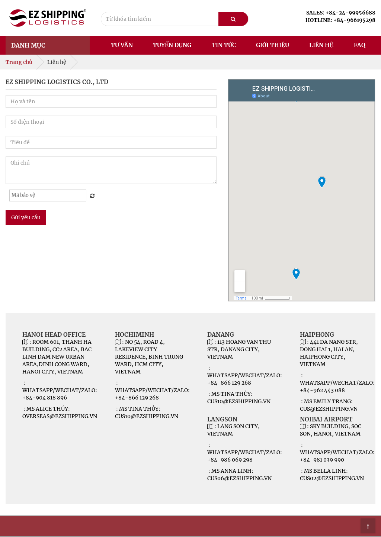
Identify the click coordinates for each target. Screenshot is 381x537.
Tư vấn (122, 45)
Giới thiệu (272, 45)
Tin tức (224, 45)
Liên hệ (321, 45)
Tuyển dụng (172, 45)
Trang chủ (19, 62)
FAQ (359, 45)
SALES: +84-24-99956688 (340, 12)
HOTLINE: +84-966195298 (340, 20)
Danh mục (28, 45)
